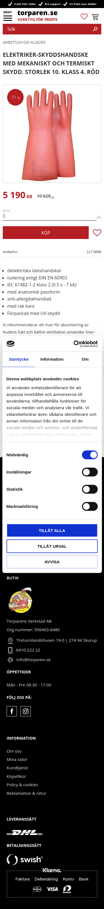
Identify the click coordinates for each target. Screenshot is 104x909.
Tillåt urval (52, 546)
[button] (8, 20)
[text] (17, 195)
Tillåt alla (52, 530)
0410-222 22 (28, 650)
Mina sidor (17, 759)
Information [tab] (52, 359)
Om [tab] (85, 359)
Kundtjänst (17, 767)
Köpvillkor (16, 776)
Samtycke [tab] (19, 359)
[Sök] (95, 29)
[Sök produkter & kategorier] (46, 29)
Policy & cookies (22, 784)
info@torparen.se (33, 659)
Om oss (14, 751)
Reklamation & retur (26, 793)
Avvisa (52, 561)
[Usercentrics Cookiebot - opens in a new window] (74, 343)
